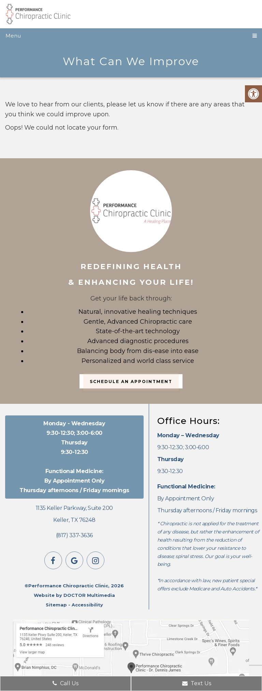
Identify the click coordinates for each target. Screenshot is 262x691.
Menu (13, 35)
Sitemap (56, 604)
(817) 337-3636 (74, 535)
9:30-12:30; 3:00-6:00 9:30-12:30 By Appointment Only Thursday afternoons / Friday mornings (74, 457)
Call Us (65, 683)
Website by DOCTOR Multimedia (74, 595)
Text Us (196, 683)
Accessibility (87, 604)
